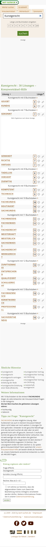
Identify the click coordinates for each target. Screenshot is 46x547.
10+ (37, 26)
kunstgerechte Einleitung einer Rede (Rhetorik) (11, 386)
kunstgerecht (7, 372)
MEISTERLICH (8, 238)
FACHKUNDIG (8, 202)
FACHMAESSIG (8, 218)
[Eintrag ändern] (43, 102)
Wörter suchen (8, 7)
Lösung (5, 94)
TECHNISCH (7, 193)
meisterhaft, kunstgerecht (29, 386)
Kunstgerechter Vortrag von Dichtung (34, 381)
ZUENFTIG (6, 181)
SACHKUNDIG (8, 210)
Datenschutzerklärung (25, 496)
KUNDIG (5, 105)
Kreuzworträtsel (8, 11)
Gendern (31, 536)
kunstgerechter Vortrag (34, 372)
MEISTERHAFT (8, 234)
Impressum (37, 513)
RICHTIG (5, 160)
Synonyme (37, 11)
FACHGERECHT (9, 229)
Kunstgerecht (7, 374)
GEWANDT (6, 156)
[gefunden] (38, 102)
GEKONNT (6, 113)
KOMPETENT (7, 189)
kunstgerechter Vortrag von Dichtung (34, 375)
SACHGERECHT (9, 249)
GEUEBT (5, 101)
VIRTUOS (6, 164)
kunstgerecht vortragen (11, 377)
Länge (40, 94)
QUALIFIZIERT (8, 278)
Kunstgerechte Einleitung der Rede (9, 381)
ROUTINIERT (7, 206)
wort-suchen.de (24, 513)
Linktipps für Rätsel (18, 536)
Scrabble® (22, 7)
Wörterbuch (24, 11)
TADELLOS (6, 172)
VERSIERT (6, 177)
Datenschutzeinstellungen (33, 517)
